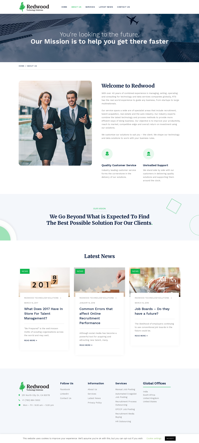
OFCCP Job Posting (125, 409)
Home (64, 7)
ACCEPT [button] (170, 438)
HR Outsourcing (123, 421)
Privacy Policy (95, 402)
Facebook (65, 389)
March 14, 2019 (142, 303)
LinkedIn (64, 394)
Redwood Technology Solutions (41, 298)
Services (90, 7)
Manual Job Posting (125, 389)
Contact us (123, 7)
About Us (92, 389)
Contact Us (65, 398)
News (25, 271)
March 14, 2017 (31, 303)
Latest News (106, 7)
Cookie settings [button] (153, 438)
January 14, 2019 (87, 303)
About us (76, 7)
